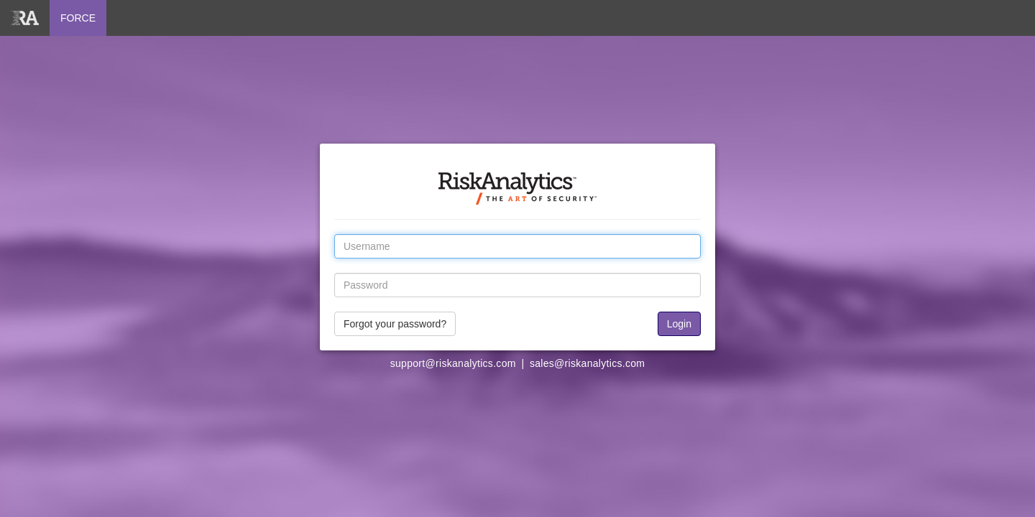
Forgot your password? (395, 324)
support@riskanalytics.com (453, 363)
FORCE (78, 18)
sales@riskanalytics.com (587, 363)
